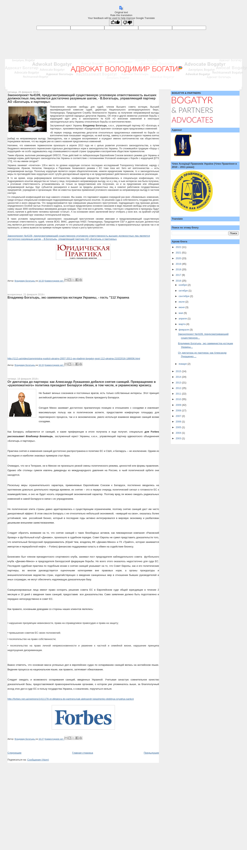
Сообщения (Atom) (38, 759)
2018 (179, 269)
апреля (183, 318)
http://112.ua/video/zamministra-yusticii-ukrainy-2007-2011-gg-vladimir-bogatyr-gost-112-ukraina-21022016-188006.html (73, 358)
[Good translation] (115, 22)
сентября (184, 296)
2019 (179, 263)
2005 (179, 427)
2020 (179, 258)
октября (183, 290)
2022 (179, 247)
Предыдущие (151, 752)
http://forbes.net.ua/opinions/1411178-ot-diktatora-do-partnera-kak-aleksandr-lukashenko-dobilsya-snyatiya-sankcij (70, 698)
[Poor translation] (127, 22)
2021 (179, 252)
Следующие (14, 752)
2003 (179, 438)
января (183, 363)
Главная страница (82, 752)
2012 (179, 388)
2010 (179, 399)
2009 (179, 404)
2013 (179, 382)
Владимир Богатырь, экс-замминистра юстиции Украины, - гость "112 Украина (68, 297)
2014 (179, 376)
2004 (179, 432)
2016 (179, 280)
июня (182, 307)
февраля (184, 329)
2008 (179, 410)
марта (182, 324)
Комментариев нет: (54, 281)
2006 (179, 421)
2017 (179, 275)
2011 (179, 393)
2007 (179, 416)
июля (182, 301)
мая (181, 313)
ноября (183, 284)
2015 (179, 371)
